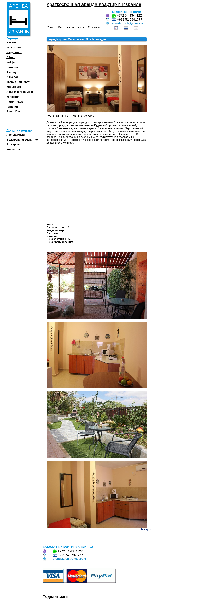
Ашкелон (12, 77)
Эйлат (10, 57)
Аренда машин (16, 134)
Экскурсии (13, 144)
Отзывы (94, 27)
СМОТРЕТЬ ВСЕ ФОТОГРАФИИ (71, 116)
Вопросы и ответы (71, 27)
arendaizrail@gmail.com (128, 23)
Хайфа (10, 62)
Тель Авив (13, 47)
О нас (51, 27)
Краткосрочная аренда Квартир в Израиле (94, 4)
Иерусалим (14, 52)
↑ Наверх (144, 529)
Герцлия (12, 106)
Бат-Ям (11, 42)
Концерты (13, 149)
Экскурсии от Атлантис (22, 139)
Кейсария (12, 96)
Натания (12, 67)
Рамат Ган (13, 111)
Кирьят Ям (13, 86)
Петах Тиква (14, 101)
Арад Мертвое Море (20, 91)
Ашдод (11, 72)
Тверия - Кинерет (18, 82)
